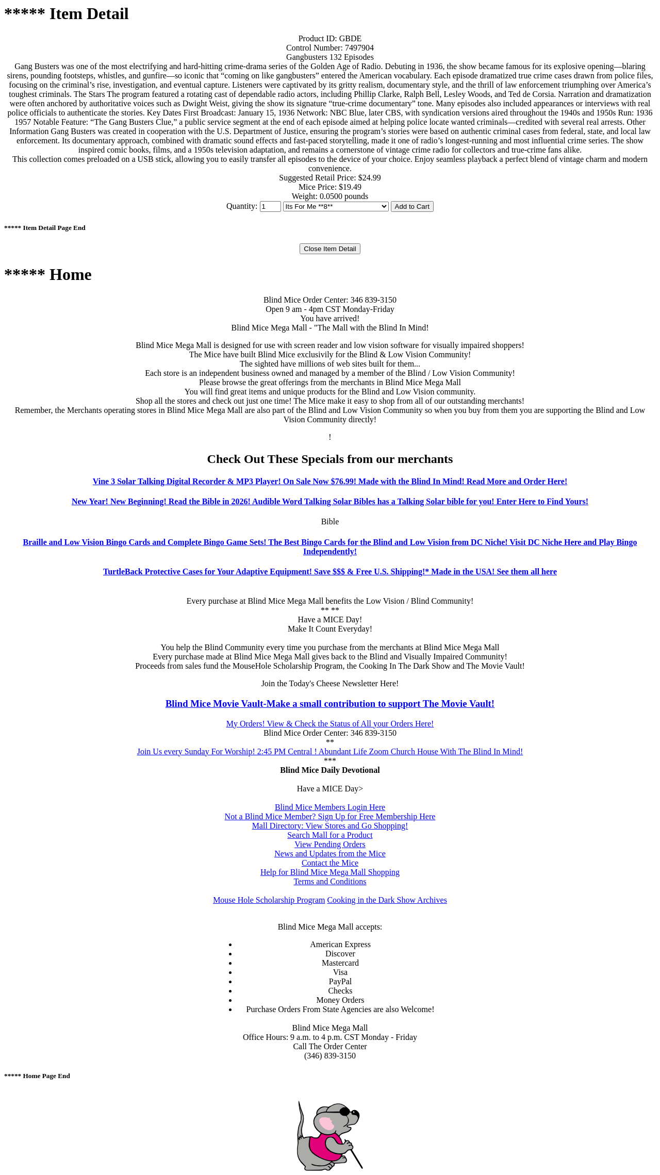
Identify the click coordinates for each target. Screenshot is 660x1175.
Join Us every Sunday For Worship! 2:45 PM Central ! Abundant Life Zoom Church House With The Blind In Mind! (330, 751)
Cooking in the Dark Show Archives (387, 900)
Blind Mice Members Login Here (330, 807)
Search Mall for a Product (329, 835)
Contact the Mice (330, 862)
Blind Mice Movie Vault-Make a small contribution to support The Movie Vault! (330, 703)
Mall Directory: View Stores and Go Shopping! (330, 825)
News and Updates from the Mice (330, 853)
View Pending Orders (330, 844)
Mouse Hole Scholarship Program (269, 900)
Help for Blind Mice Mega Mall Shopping (330, 872)
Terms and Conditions (329, 881)
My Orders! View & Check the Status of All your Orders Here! (330, 723)
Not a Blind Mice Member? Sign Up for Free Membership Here (330, 816)
